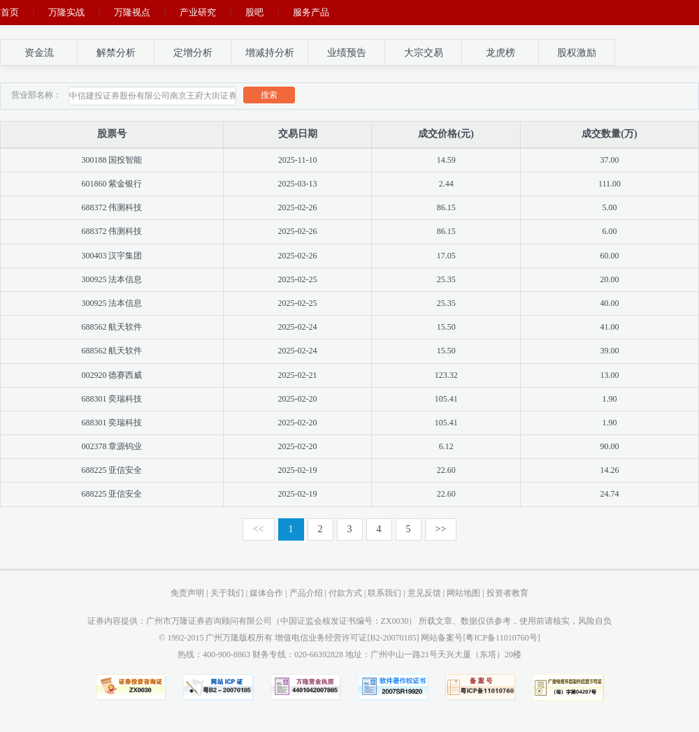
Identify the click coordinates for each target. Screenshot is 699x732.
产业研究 (198, 12)
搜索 (269, 95)
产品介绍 (306, 593)
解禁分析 (116, 52)
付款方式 (345, 593)
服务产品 (311, 12)
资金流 (39, 52)
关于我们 (227, 593)
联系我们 (384, 593)
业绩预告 (346, 52)
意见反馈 (424, 593)
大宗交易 (423, 52)
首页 (10, 12)
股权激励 (576, 52)
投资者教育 (507, 593)
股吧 (254, 12)
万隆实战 (66, 12)
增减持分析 (269, 52)
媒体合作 (266, 593)
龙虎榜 (500, 52)
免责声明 (187, 593)
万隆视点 (132, 12)
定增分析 (192, 52)
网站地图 (463, 593)
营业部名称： (36, 95)
